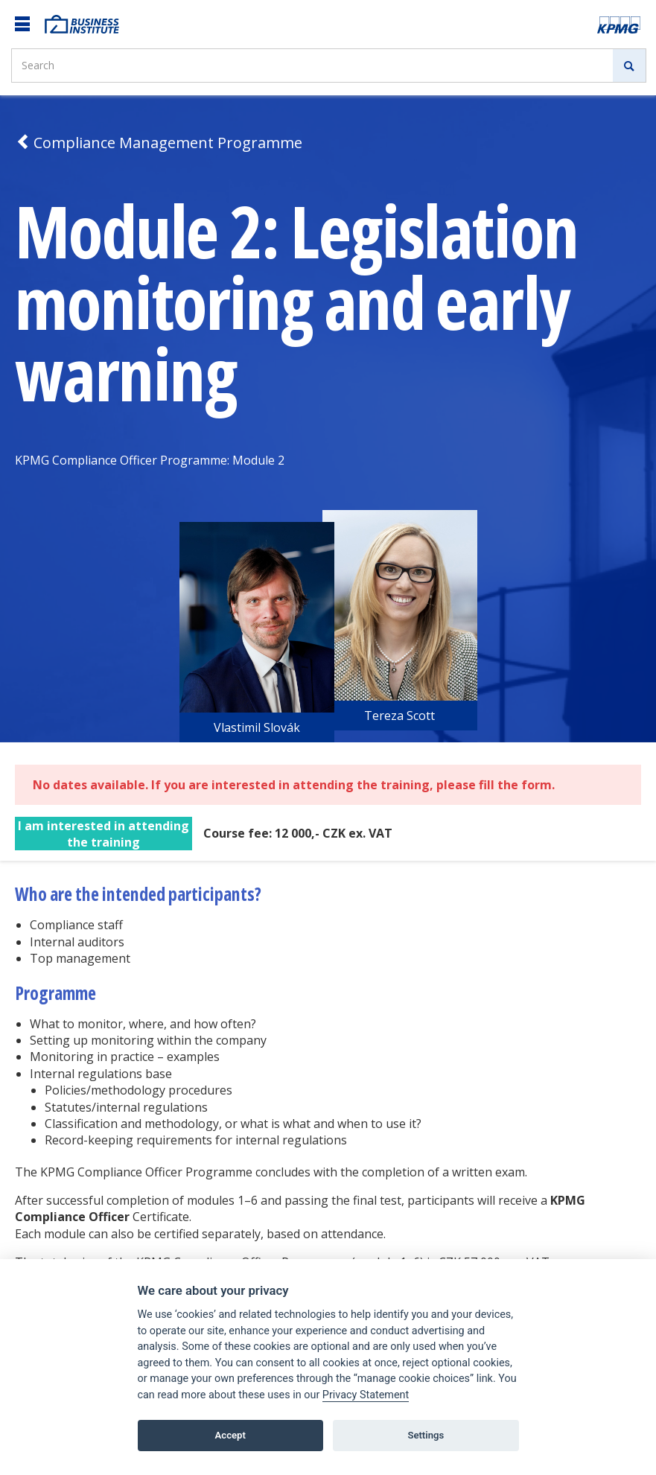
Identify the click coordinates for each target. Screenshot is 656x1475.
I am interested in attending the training (103, 834)
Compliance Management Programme (158, 143)
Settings (425, 1435)
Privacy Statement (365, 1395)
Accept (230, 1435)
